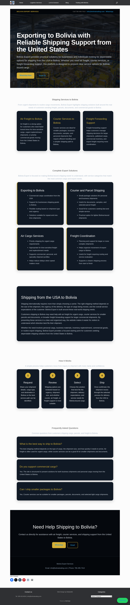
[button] (117, 2)
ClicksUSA (70, 592)
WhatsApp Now (25, 75)
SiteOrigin (67, 601)
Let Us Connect (53, 2)
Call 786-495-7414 (79, 11)
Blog (67, 2)
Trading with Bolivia (82, 2)
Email (72, 545)
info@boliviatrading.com (96, 11)
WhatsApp (109, 11)
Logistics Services (36, 2)
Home (21, 2)
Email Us (42, 75)
